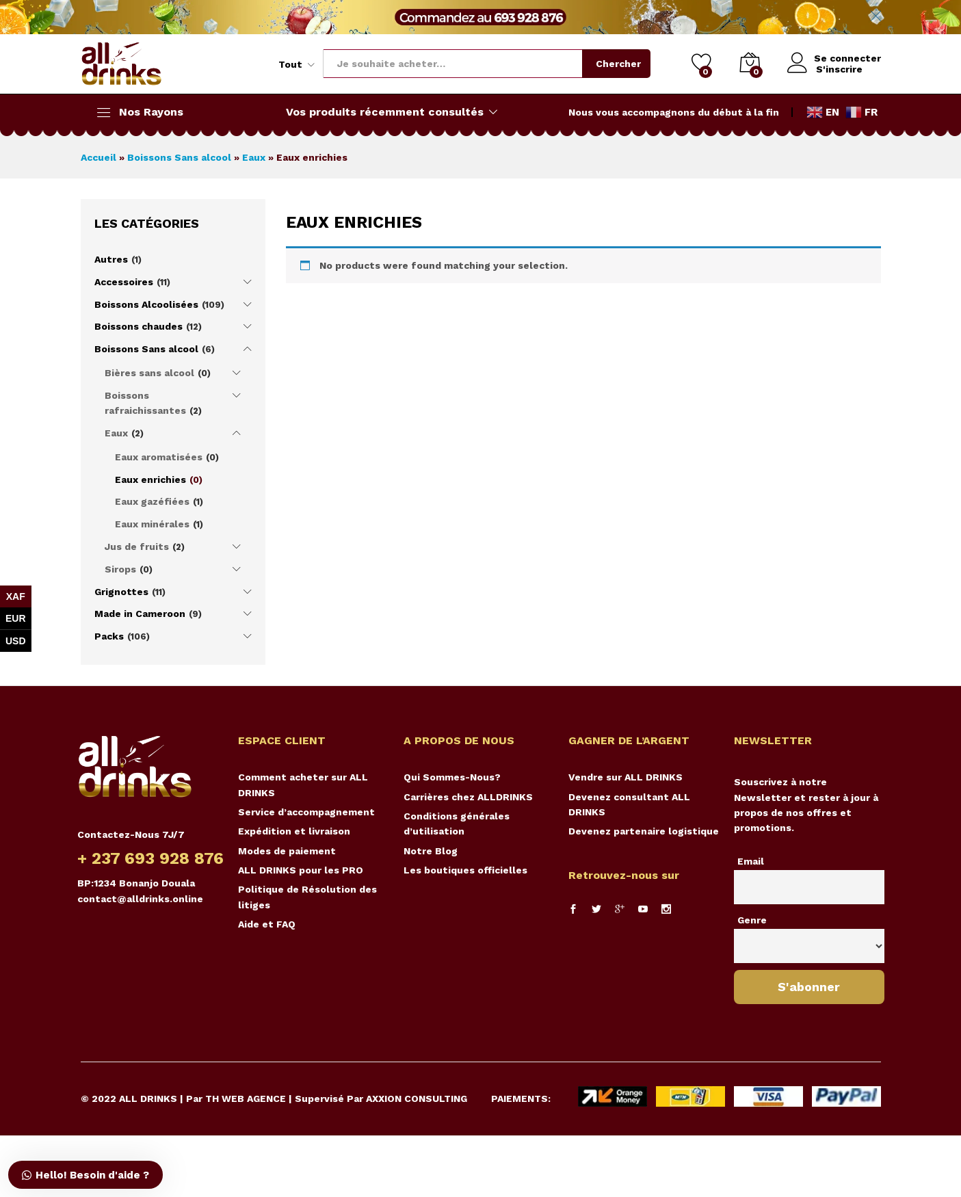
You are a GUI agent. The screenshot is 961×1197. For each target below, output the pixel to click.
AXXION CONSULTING (416, 1098)
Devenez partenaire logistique (643, 831)
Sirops (120, 569)
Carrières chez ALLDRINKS (468, 796)
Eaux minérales (152, 523)
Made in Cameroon (139, 613)
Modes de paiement (287, 850)
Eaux (253, 157)
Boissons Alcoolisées (146, 304)
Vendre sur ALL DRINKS (625, 777)
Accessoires (123, 281)
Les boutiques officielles (465, 870)
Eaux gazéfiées (152, 501)
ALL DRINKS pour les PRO (300, 870)
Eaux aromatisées (158, 456)
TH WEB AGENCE (245, 1098)
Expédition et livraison (294, 831)
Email (750, 861)
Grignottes (121, 591)
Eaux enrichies (150, 479)
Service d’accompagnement (306, 811)
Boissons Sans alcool (179, 157)
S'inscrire (837, 69)
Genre (752, 920)
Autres (111, 259)
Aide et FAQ (266, 924)
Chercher (616, 63)
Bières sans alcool (149, 372)
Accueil (98, 157)
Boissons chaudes (138, 326)
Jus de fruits (137, 546)
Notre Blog (431, 850)
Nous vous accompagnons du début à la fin (673, 112)
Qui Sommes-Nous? (452, 777)
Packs (109, 636)
